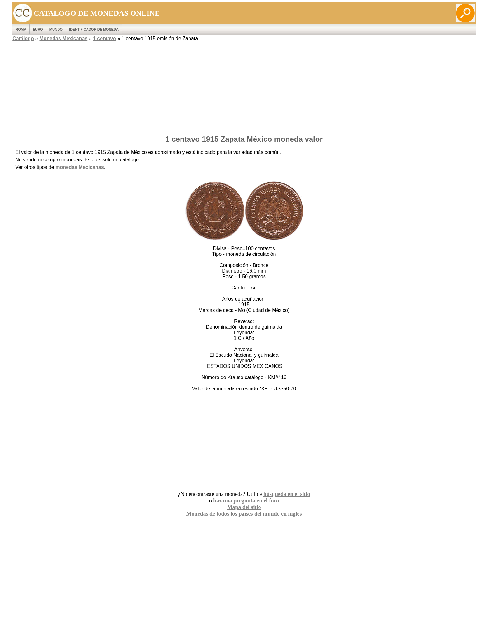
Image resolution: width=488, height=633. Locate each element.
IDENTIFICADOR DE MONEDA (94, 29)
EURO (38, 29)
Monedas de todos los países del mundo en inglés (244, 514)
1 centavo (104, 38)
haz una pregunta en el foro (246, 500)
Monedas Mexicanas (63, 38)
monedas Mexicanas (79, 167)
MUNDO (56, 29)
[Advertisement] (244, 86)
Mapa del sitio (244, 507)
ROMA (21, 29)
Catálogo (23, 38)
